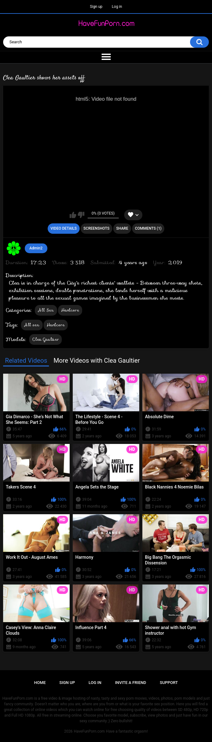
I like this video (73, 215)
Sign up (96, 6)
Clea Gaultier (45, 339)
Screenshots (96, 228)
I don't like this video (81, 215)
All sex (31, 325)
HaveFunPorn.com (89, 731)
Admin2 (36, 248)
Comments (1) (148, 228)
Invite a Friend (130, 682)
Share (122, 228)
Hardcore (70, 310)
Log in (117, 6)
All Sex (46, 310)
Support (169, 682)
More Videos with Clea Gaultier (97, 360)
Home (40, 682)
